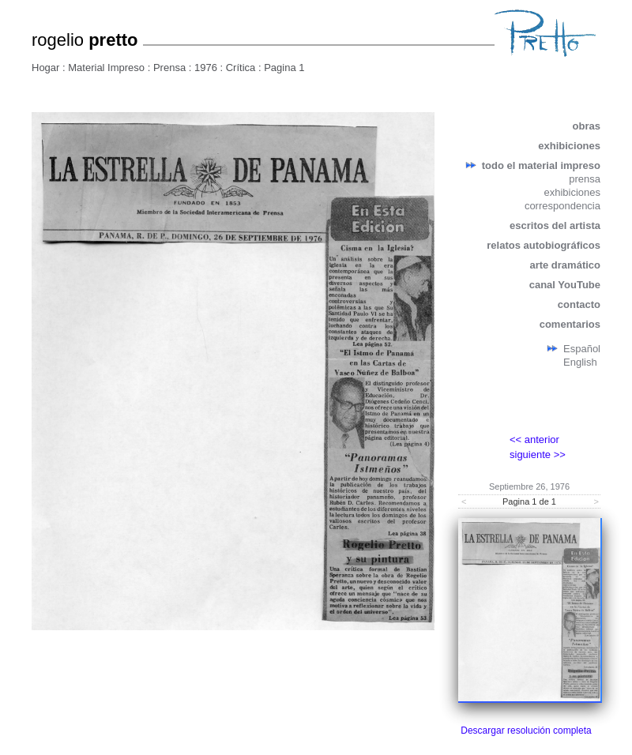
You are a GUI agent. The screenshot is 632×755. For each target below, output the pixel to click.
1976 (205, 67)
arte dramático (564, 265)
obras (586, 126)
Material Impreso (106, 67)
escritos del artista (555, 225)
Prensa (169, 67)
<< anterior (534, 439)
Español (581, 349)
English (580, 362)
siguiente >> (538, 454)
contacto (579, 304)
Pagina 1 (284, 67)
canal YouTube (564, 285)
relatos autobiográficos (543, 245)
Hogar (45, 67)
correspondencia (562, 206)
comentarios (570, 324)
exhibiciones (569, 146)
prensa (584, 179)
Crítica (241, 67)
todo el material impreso (541, 165)
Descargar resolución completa (526, 730)
